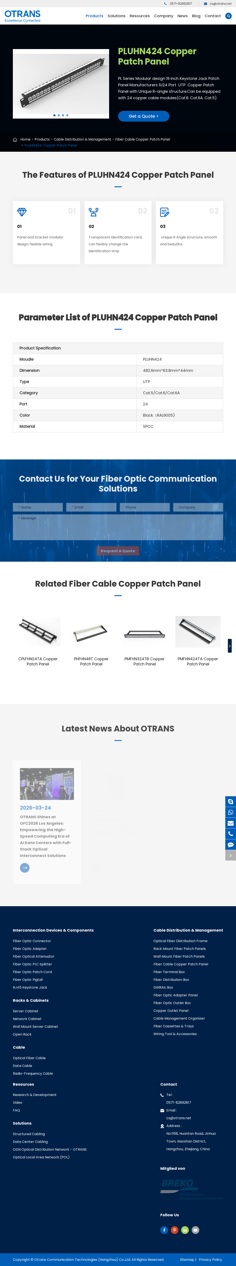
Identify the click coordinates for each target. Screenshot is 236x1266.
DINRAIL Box (163, 987)
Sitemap (187, 1259)
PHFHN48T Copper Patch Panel (91, 661)
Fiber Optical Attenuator (33, 956)
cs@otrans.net (218, 3)
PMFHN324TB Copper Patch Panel (145, 661)
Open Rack (22, 1034)
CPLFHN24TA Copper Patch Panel (38, 661)
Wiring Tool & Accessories (175, 1033)
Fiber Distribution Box (171, 979)
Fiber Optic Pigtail (28, 979)
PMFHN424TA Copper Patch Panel (198, 661)
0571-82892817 (178, 3)
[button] (54, 115)
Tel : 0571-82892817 (175, 1098)
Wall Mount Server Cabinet (35, 1026)
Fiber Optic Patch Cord (32, 971)
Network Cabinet (27, 1018)
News (182, 19)
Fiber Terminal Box (169, 971)
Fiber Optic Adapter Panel (175, 995)
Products (94, 19)
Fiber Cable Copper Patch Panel (142, 139)
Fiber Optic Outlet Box (172, 1002)
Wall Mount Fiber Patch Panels (179, 956)
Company (163, 19)
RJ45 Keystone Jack (30, 987)
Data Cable (22, 1065)
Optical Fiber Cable (29, 1058)
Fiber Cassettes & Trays (173, 1026)
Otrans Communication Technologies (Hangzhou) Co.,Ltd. (82, 1259)
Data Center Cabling (30, 1141)
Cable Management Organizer (179, 1018)
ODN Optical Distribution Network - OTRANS (50, 1149)
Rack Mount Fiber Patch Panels (179, 948)
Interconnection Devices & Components (53, 930)
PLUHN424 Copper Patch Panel (50, 145)
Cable (19, 1047)
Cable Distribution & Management (82, 139)
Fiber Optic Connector (32, 940)
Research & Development (35, 1094)
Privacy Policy (210, 1259)
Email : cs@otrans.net (175, 1114)
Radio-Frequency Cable (33, 1073)
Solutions (116, 19)
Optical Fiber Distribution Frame (180, 940)
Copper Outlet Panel (170, 1010)
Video (17, 1102)
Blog (196, 19)
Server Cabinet (25, 1011)
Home (25, 139)
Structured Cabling (29, 1134)
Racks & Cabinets (31, 1000)
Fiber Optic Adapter (30, 948)
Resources (140, 19)
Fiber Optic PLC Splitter (32, 964)
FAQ (16, 1110)
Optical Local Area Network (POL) (41, 1157)
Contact (213, 19)
